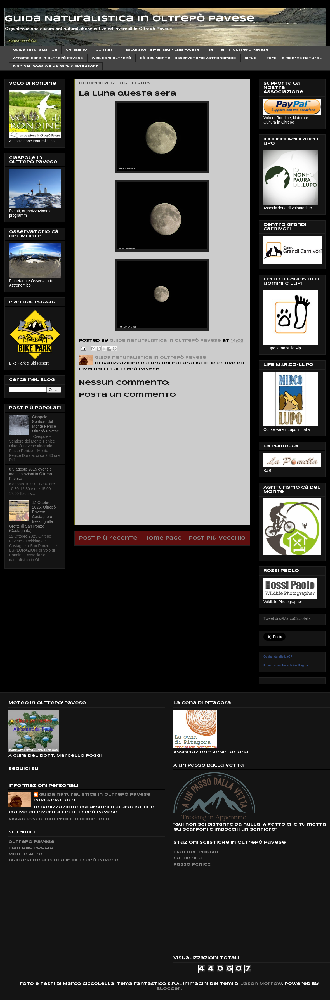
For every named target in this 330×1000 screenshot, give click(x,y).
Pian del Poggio (30, 848)
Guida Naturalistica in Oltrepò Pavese (129, 19)
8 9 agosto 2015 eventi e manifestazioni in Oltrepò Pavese (30, 474)
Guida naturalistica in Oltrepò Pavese (94, 794)
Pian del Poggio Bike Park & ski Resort (55, 66)
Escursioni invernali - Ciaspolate (162, 49)
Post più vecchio (217, 538)
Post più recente (108, 538)
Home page (163, 538)
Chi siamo (76, 49)
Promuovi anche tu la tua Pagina (285, 665)
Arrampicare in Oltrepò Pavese (48, 58)
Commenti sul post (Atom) (177, 552)
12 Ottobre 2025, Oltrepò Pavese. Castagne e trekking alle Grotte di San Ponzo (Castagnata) (32, 516)
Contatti (106, 49)
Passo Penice (192, 864)
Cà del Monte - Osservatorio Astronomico (188, 58)
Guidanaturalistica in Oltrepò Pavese (63, 860)
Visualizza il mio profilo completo (58, 819)
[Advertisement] (215, 911)
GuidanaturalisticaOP (278, 656)
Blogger (169, 989)
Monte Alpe (25, 854)
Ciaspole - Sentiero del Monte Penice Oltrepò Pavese (45, 424)
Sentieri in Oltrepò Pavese (238, 49)
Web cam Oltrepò (111, 58)
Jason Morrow (261, 984)
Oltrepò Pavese (31, 842)
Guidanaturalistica (35, 49)
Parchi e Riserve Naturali (294, 58)
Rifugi (251, 58)
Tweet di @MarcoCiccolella (287, 618)
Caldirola (187, 858)
